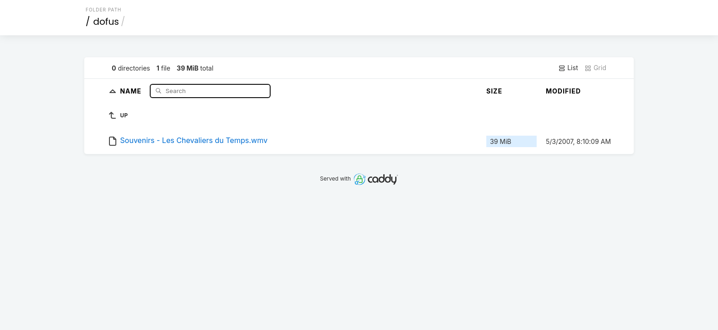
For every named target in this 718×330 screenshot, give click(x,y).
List (568, 68)
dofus (106, 21)
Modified (563, 91)
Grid (595, 68)
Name (131, 90)
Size (494, 91)
